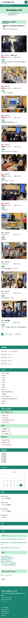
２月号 (5, 415)
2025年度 (3, 453)
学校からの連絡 (5, 373)
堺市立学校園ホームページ (7, 556)
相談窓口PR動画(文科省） (6, 561)
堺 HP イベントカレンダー (6, 575)
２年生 (3, 378)
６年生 (3, 387)
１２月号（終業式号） (8, 420)
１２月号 (5, 422)
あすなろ (4, 389)
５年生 (3, 385)
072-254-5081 (8, 597)
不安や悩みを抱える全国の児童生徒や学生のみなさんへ (13, 539)
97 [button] (16, 334)
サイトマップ (5, 601)
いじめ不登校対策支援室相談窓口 (8, 565)
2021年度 (3, 460)
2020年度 (3, 462)
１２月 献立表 (7, 444)
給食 (3, 403)
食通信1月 (6, 431)
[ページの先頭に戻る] (26, 616)
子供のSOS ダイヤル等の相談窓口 (8, 563)
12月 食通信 (7, 433)
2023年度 (3, 456)
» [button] (20, 334)
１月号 (5, 417)
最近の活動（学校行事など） (8, 391)
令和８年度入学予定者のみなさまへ (9, 398)
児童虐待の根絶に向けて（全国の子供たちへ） (11, 547)
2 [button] (4, 334)
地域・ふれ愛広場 (6, 396)
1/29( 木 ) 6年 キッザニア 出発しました (9, 351)
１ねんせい (4, 375)
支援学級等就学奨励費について (8, 558)
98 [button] (18, 334)
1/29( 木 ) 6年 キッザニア (6, 354)
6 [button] (11, 334)
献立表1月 (6, 442)
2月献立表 (6, 440)
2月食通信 (6, 429)
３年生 (3, 380)
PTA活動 (4, 394)
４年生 (3, 382)
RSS (4, 579)
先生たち (4, 401)
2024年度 (3, 455)
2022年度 (3, 458)
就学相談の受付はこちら (6, 559)
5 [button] (9, 334)
